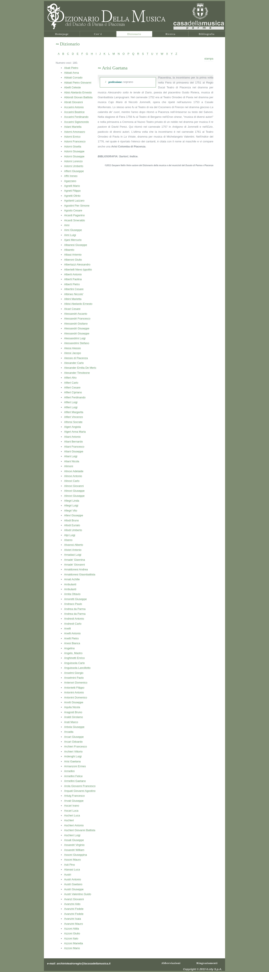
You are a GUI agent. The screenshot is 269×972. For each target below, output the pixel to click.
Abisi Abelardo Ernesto (78, 92)
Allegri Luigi (71, 505)
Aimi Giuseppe (73, 230)
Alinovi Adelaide (73, 471)
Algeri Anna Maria (75, 431)
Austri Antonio (72, 879)
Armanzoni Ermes (75, 766)
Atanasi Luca (72, 869)
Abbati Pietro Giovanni (77, 82)
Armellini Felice (73, 776)
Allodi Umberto (73, 530)
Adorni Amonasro (74, 131)
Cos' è (98, 34)
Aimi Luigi (70, 235)
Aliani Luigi (70, 456)
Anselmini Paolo (74, 677)
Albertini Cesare (74, 289)
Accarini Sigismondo (76, 121)
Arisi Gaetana (72, 761)
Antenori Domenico (75, 682)
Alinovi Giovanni (74, 485)
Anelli (67, 628)
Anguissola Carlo (74, 663)
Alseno (68, 540)
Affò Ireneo (70, 175)
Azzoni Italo (71, 938)
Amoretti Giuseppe (75, 599)
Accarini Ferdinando (76, 116)
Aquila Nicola (72, 707)
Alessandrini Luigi (75, 338)
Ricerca (170, 34)
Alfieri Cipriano (73, 392)
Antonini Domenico (75, 697)
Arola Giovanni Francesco (80, 786)
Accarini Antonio (74, 107)
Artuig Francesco (74, 795)
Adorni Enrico (72, 136)
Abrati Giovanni (73, 102)
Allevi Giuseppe (73, 515)
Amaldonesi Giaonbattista (79, 574)
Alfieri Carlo (71, 382)
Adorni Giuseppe (74, 151)
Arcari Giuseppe (74, 736)
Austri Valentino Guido (77, 894)
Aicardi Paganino (74, 215)
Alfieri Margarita (73, 412)
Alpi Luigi (69, 535)
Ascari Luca (71, 810)
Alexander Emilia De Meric (80, 367)
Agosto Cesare (73, 210)
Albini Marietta (72, 299)
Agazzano (70, 181)
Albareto (69, 249)
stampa (208, 58)
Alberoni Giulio (73, 259)
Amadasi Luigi (72, 554)
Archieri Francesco (75, 746)
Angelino (69, 648)
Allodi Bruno (71, 520)
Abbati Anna (71, 72)
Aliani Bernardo (73, 441)
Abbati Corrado (73, 77)
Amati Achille (72, 579)
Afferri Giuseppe (74, 171)
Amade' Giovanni (74, 564)
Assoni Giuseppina (75, 854)
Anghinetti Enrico (74, 657)
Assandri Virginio (74, 844)
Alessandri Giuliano (76, 323)
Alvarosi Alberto (73, 544)
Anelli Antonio (72, 633)
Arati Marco (71, 722)
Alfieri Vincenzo (73, 416)
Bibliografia (207, 34)
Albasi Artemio (73, 254)
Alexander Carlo (74, 362)
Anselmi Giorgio (73, 672)
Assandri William (74, 849)
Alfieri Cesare (72, 387)
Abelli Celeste (72, 87)
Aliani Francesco (74, 446)
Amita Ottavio (72, 594)
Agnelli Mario (72, 185)
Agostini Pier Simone (77, 205)
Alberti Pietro (72, 284)
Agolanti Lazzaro (74, 200)
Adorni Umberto (73, 166)
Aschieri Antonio (74, 825)
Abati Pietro (71, 67)
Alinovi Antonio (73, 476)
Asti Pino (69, 864)
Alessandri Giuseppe (76, 328)
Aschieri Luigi (72, 835)
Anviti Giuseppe (73, 702)
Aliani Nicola (71, 461)
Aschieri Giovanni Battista (79, 830)
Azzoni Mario (72, 948)
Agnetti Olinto (72, 195)
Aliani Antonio (72, 436)
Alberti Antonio (73, 274)
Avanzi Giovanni (74, 899)
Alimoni (68, 466)
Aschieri (69, 820)
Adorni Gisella (72, 146)
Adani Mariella (72, 126)
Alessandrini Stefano (76, 343)
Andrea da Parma (75, 608)
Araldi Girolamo (73, 717)
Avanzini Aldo (72, 904)
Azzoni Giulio (72, 933)
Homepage (62, 34)
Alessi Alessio (72, 348)
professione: (115, 81)
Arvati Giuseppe (74, 800)
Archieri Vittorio (73, 751)
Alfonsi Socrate (73, 422)
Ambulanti (70, 584)
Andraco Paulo (73, 603)
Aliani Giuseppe (73, 451)
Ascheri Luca (72, 815)
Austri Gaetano (73, 884)
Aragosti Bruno (73, 712)
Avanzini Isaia (72, 918)
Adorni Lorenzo (73, 161)
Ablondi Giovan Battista (78, 97)
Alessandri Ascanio (75, 313)
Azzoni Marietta (73, 943)
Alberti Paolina (73, 279)
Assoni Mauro (72, 859)
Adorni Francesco (75, 141)
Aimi (66, 225)
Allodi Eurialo (72, 525)
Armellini (69, 771)
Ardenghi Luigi (73, 756)
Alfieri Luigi (71, 402)
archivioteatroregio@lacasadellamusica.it (84, 963)
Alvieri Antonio (72, 549)
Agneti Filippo (72, 190)
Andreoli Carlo (72, 623)
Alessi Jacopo (72, 353)
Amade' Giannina (74, 559)
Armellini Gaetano (75, 781)
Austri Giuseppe (74, 889)
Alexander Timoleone (77, 372)
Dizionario (134, 34)
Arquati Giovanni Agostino (80, 790)
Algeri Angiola (72, 426)
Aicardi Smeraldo (74, 220)
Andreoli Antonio (74, 618)
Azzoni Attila (71, 928)
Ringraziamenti (207, 962)
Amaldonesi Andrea (76, 569)
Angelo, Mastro (73, 653)
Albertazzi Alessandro (77, 264)
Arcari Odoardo (73, 741)
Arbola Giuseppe (74, 726)
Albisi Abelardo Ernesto (78, 303)
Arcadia (68, 731)
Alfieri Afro (70, 377)
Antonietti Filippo (74, 687)
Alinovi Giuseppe (74, 490)
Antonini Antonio (74, 692)
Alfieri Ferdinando (75, 397)
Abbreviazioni (171, 962)
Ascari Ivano (71, 805)
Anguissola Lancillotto (77, 667)
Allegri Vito (70, 510)
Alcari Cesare (72, 308)
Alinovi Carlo (71, 480)
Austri (67, 874)
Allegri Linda (71, 500)
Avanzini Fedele (73, 908)
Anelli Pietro (71, 638)
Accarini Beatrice (74, 112)
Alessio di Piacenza (76, 358)
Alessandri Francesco (77, 318)
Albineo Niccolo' (73, 294)
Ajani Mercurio (73, 239)
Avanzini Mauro (73, 923)
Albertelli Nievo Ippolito (78, 269)
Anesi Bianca (72, 643)
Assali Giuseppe (74, 840)
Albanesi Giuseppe (75, 244)
